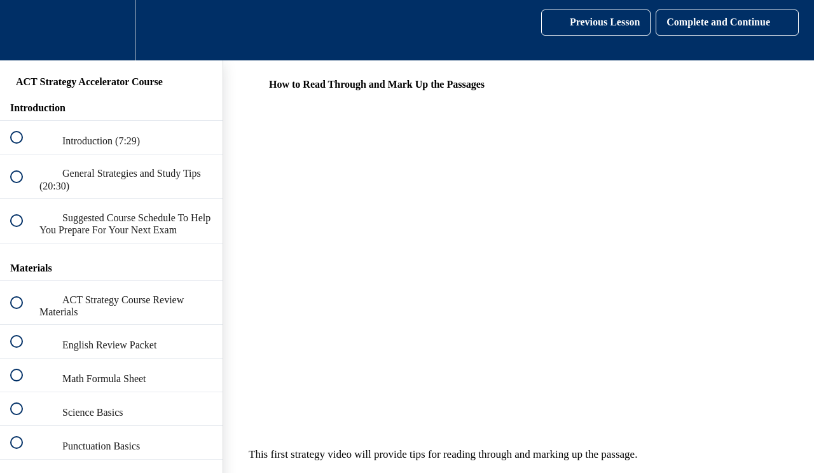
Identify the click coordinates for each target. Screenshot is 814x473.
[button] (23, 30)
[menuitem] (111, 30)
